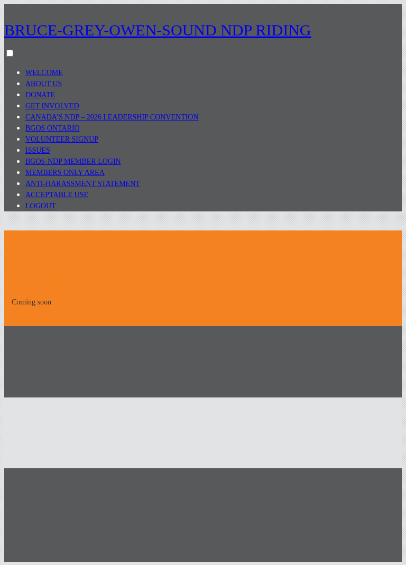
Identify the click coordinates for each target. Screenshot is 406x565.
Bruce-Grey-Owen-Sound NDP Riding (157, 30)
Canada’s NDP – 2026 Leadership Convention (112, 117)
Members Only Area (65, 173)
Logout (40, 206)
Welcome (44, 73)
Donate (40, 95)
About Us (43, 84)
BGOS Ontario (52, 128)
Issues (37, 150)
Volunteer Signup (61, 139)
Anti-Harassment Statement (82, 184)
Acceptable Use (56, 195)
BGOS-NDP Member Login (73, 161)
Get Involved (52, 106)
